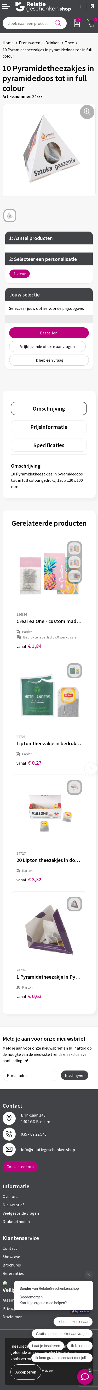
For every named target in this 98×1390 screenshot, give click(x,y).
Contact (10, 1248)
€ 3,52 (28, 879)
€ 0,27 (28, 762)
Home (8, 42)
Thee (69, 42)
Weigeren (48, 1370)
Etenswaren (29, 42)
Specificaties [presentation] (48, 445)
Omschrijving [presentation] (49, 408)
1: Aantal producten (31, 238)
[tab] (49, 408)
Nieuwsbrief (13, 1204)
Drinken (52, 42)
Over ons (10, 1196)
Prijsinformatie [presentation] (48, 426)
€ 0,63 (28, 996)
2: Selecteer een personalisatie (43, 259)
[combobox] (35, 23)
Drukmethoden (16, 1221)
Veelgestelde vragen (21, 1213)
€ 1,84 (28, 646)
